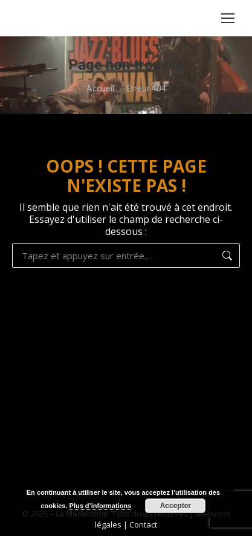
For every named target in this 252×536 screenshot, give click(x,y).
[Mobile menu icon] (228, 18)
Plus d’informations (100, 505)
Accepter (175, 505)
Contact (143, 524)
